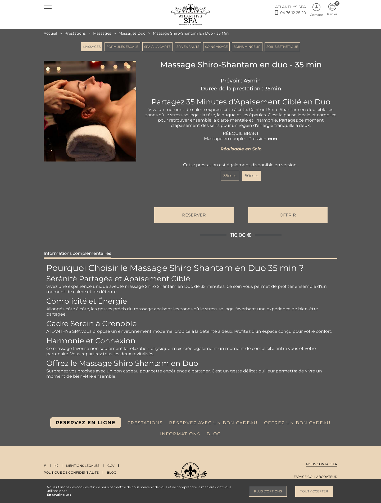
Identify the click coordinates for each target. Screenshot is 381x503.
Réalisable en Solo (240, 148)
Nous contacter (321, 464)
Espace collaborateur (315, 477)
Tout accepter (314, 491)
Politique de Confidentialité (71, 472)
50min (251, 175)
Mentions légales (82, 466)
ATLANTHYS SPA (290, 7)
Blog (111, 472)
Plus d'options (268, 491)
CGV (111, 466)
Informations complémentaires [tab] (77, 253)
